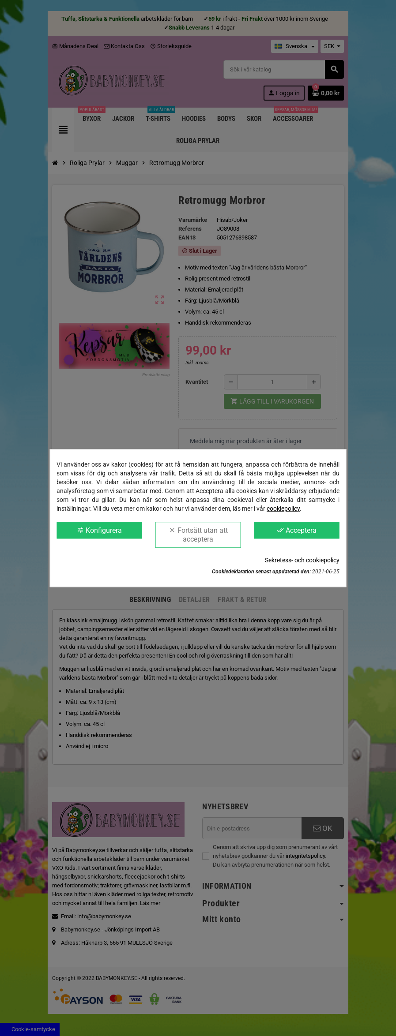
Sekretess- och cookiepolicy (302, 560)
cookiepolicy (283, 508)
